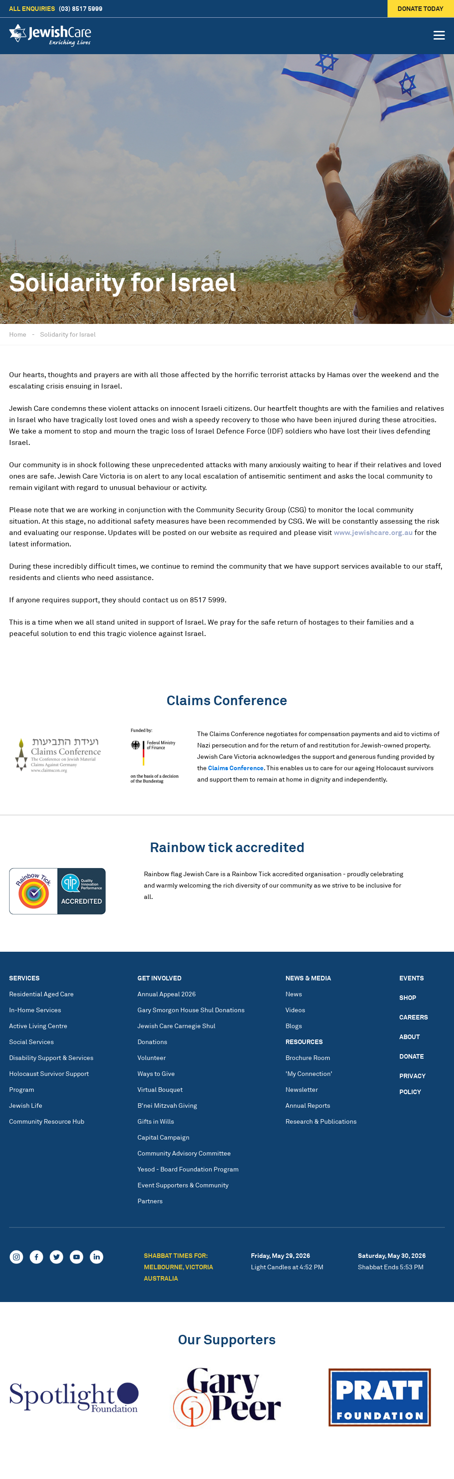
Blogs (294, 1026)
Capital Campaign (163, 1137)
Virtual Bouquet (160, 1089)
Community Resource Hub (46, 1121)
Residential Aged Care (41, 994)
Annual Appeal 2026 (167, 994)
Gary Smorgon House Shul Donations (191, 1010)
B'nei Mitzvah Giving (167, 1105)
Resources (304, 1041)
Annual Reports (308, 1105)
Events (411, 978)
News (294, 994)
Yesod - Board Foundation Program (188, 1169)
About (409, 1036)
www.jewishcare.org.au (373, 532)
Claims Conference (236, 768)
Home (17, 334)
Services (24, 978)
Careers (413, 1017)
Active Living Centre (38, 1026)
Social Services (31, 1041)
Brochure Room (308, 1057)
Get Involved (160, 978)
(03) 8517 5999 (55, 8)
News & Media (308, 978)
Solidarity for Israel (68, 334)
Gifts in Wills (156, 1121)
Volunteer (152, 1057)
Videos (295, 1010)
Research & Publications (321, 1121)
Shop (407, 997)
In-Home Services (35, 1010)
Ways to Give (156, 1073)
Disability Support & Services (51, 1057)
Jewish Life (25, 1105)
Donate (411, 1056)
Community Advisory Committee (184, 1153)
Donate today (421, 8)
